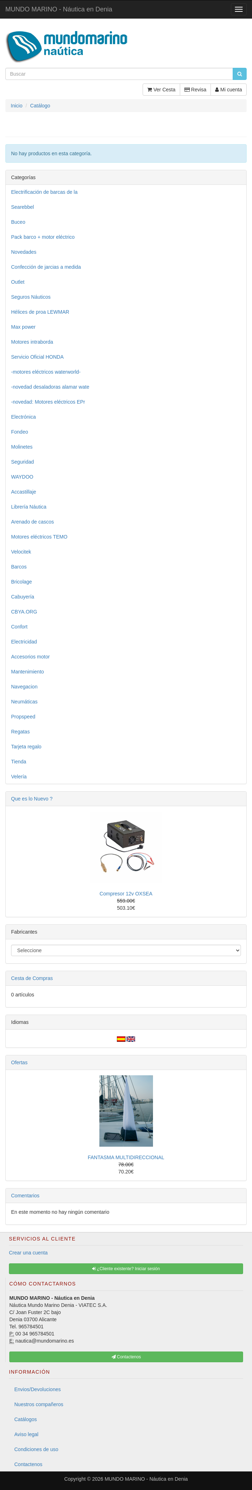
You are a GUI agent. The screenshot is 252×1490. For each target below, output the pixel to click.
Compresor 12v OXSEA (126, 893)
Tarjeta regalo (26, 746)
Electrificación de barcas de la (44, 192)
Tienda (18, 761)
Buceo (18, 222)
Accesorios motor (30, 657)
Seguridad (22, 462)
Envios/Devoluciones (37, 1389)
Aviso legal (26, 1434)
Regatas (20, 731)
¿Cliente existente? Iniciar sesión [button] (126, 1268)
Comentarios (25, 1195)
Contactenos (28, 1464)
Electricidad (24, 642)
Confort (19, 627)
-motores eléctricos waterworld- (46, 372)
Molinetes (22, 447)
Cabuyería (22, 597)
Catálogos (25, 1419)
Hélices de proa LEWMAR (40, 312)
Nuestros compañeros (38, 1404)
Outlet (17, 282)
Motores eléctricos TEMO (39, 537)
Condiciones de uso (36, 1449)
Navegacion (24, 687)
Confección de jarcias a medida (46, 267)
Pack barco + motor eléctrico (43, 237)
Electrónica (23, 417)
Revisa (195, 89)
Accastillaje (23, 492)
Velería (19, 776)
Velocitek (21, 552)
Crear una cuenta (28, 1253)
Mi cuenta (228, 89)
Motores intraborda (32, 342)
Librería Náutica (28, 507)
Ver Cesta (161, 89)
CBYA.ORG (24, 612)
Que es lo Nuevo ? (32, 799)
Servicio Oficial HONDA (37, 357)
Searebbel (22, 207)
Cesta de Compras (32, 978)
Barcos (19, 567)
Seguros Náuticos (31, 297)
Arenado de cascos (32, 522)
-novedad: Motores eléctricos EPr (48, 402)
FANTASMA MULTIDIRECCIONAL (126, 1157)
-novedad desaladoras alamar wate (50, 387)
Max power (23, 327)
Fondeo (19, 432)
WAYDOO (22, 477)
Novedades (23, 252)
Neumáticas (24, 701)
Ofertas (19, 1062)
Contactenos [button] (126, 1356)
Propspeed (23, 716)
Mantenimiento (27, 672)
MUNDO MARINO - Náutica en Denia (58, 9)
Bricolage (21, 582)
